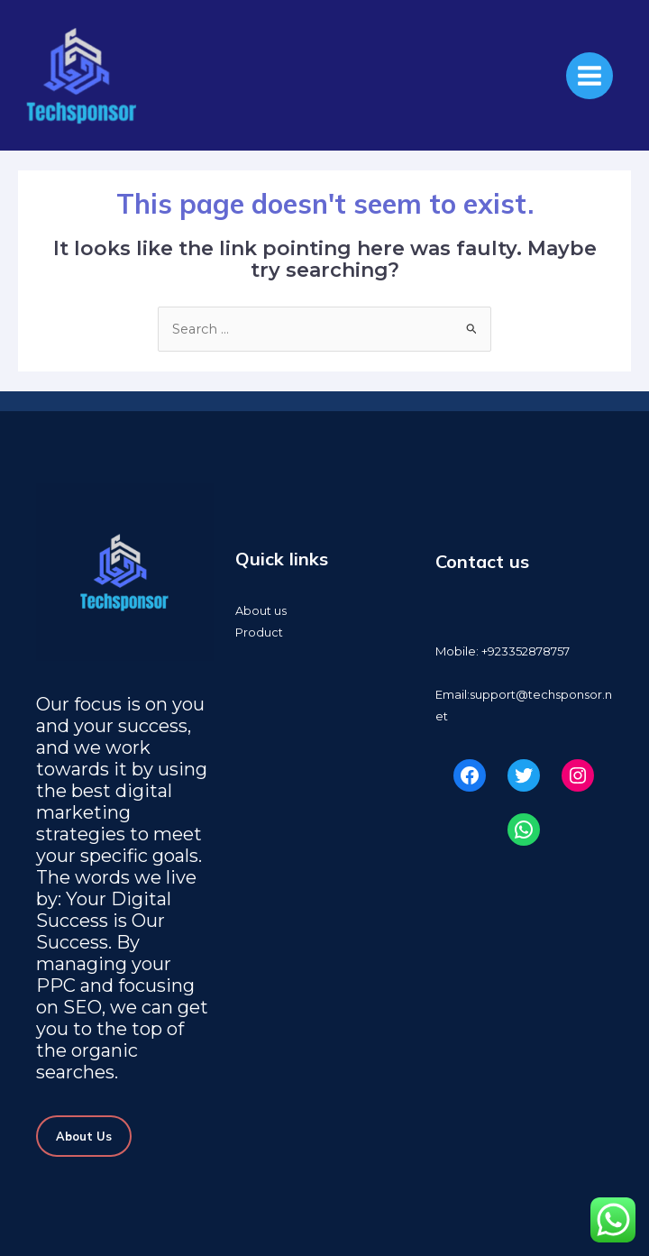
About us (261, 611)
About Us (84, 1136)
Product (259, 632)
